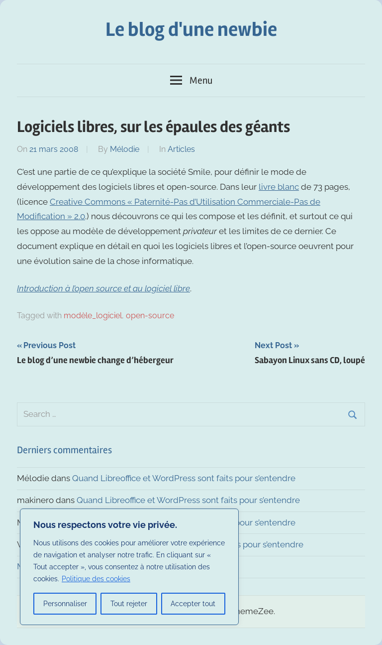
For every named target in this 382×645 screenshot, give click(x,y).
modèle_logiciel (93, 315)
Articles (181, 149)
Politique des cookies (96, 579)
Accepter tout (193, 604)
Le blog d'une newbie (191, 29)
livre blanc (279, 187)
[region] (129, 567)
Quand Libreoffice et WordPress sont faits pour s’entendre (183, 478)
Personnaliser (65, 604)
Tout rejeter (128, 604)
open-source (150, 315)
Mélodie (124, 149)
